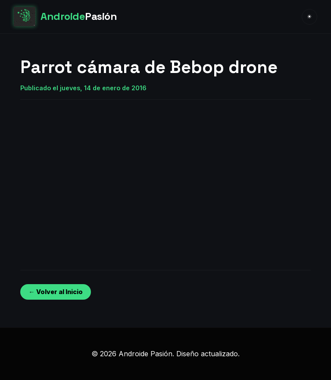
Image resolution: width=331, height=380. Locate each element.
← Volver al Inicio (55, 291)
